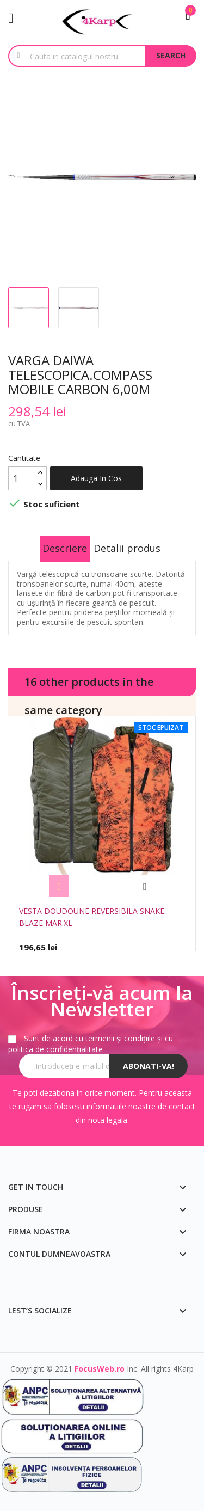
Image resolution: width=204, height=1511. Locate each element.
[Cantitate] (21, 478)
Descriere (64, 548)
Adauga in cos (96, 478)
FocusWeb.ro (100, 1368)
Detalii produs (127, 548)
